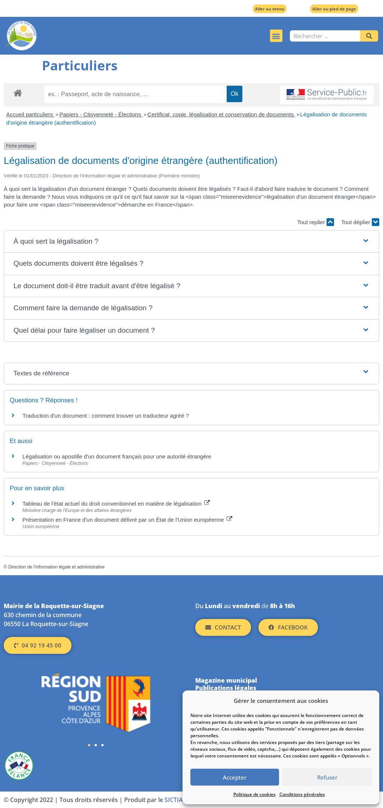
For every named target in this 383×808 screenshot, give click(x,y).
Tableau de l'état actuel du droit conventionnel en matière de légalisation (116, 503)
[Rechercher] (369, 36)
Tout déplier (360, 222)
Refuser (327, 777)
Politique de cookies (254, 794)
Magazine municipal (226, 680)
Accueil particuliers (30, 114)
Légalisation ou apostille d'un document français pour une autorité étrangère (116, 456)
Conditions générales (302, 794)
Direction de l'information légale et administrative (56, 567)
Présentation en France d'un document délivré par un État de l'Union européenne (127, 519)
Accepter (234, 777)
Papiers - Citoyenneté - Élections (101, 114)
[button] (276, 36)
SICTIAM (177, 800)
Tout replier (315, 222)
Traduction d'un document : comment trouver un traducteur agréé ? (105, 415)
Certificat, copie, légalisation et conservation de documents (221, 114)
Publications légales (225, 688)
